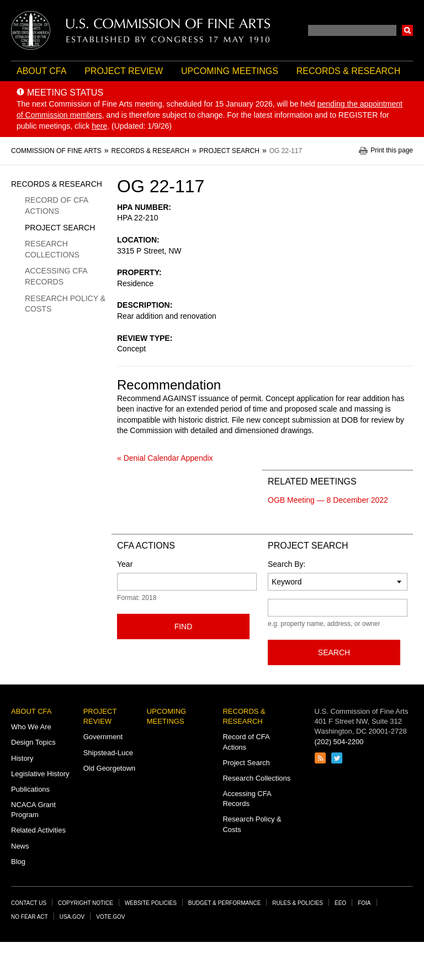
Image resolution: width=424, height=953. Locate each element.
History (22, 758)
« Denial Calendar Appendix (165, 458)
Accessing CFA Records (56, 276)
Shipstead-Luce (108, 753)
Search (407, 30)
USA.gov (72, 917)
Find (183, 626)
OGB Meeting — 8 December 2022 (328, 500)
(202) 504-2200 (339, 742)
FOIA (364, 903)
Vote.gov (110, 917)
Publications (30, 789)
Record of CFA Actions (56, 205)
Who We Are (31, 727)
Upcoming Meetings (229, 71)
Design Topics (33, 742)
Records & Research (348, 71)
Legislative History (40, 774)
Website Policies (151, 903)
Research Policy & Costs (65, 304)
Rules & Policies (297, 903)
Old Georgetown (109, 768)
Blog (18, 861)
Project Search (60, 227)
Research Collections (52, 249)
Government (103, 737)
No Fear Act (29, 917)
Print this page (391, 150)
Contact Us (28, 903)
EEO (340, 903)
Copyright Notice (85, 903)
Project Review (123, 71)
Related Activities (38, 830)
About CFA (41, 71)
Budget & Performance (224, 903)
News (20, 846)
